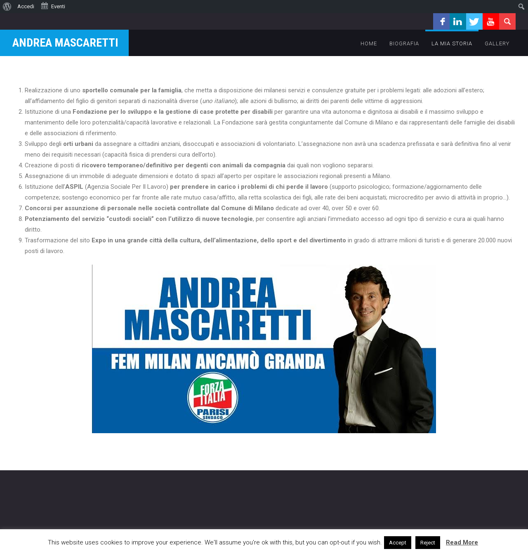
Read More (462, 542)
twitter (474, 21)
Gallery (497, 43)
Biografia (404, 43)
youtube (491, 21)
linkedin (458, 21)
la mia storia (451, 43)
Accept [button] (397, 543)
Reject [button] (427, 543)
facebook (441, 21)
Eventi (52, 6)
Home (369, 43)
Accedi (25, 6)
